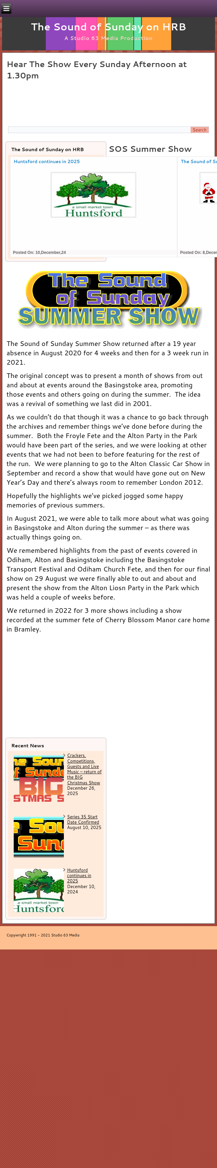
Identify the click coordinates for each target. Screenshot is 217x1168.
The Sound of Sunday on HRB (108, 26)
